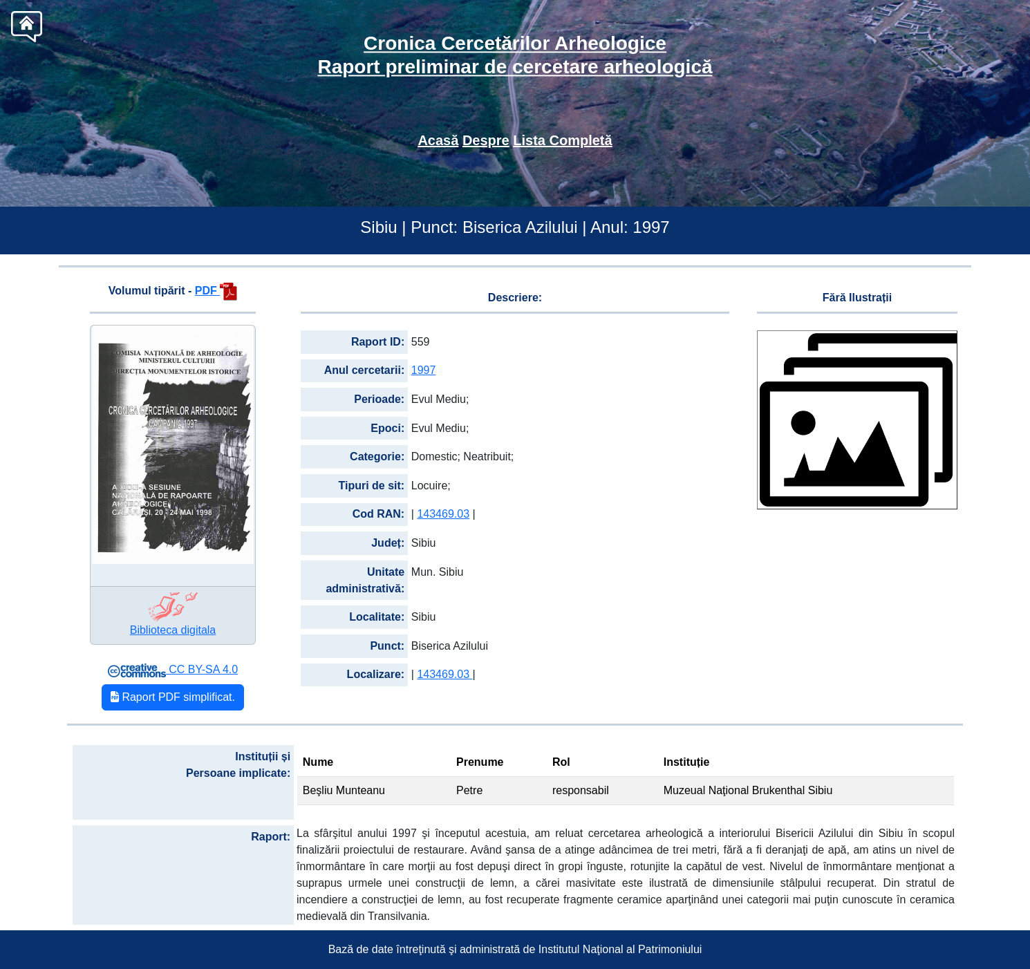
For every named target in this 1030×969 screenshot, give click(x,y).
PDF (216, 291)
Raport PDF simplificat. (173, 697)
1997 (423, 370)
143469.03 (443, 514)
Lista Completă (562, 140)
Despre (485, 140)
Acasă (438, 140)
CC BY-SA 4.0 (173, 669)
